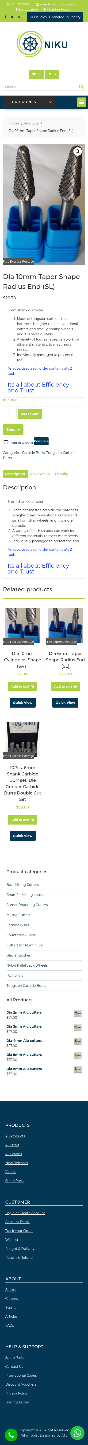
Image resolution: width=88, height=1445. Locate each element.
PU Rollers (15, 975)
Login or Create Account (25, 1213)
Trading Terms (17, 1402)
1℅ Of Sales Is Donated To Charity (55, 17)
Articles (11, 1316)
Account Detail (17, 1222)
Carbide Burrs (33, 453)
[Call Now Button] (11, 1435)
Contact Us (14, 1366)
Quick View (22, 703)
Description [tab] (15, 474)
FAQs (9, 1325)
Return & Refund (19, 1257)
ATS (64, 1435)
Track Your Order (19, 1231)
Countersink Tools (21, 935)
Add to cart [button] (20, 686)
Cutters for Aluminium (25, 945)
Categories (20, 102)
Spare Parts (14, 1181)
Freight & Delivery (19, 1249)
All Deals (12, 1145)
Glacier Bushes (19, 955)
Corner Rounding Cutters (27, 905)
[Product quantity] (10, 413)
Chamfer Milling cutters (26, 895)
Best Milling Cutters (23, 885)
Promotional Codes (21, 1375)
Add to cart (30, 414)
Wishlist (11, 1240)
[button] (81, 102)
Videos (10, 1172)
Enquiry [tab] (61, 474)
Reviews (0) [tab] (40, 474)
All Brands (13, 1154)
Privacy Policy (16, 1393)
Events (10, 1308)
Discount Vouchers (20, 1384)
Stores (10, 1290)
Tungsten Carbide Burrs (26, 986)
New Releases (16, 1163)
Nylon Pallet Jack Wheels (27, 965)
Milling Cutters (19, 915)
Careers (11, 1299)
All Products (15, 1136)
